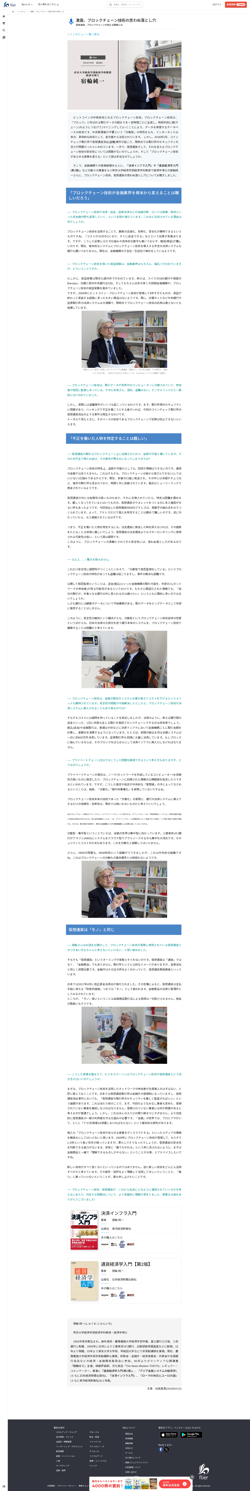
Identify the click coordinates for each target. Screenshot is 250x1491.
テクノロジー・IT (96, 1446)
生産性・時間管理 (63, 1442)
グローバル (94, 1432)
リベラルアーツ (96, 1456)
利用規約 (51, 1486)
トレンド (93, 1466)
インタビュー (22, 11)
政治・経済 (94, 1437)
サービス (129, 1453)
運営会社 (129, 1434)
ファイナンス (95, 1442)
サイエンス (94, 1451)
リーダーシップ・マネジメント (69, 1446)
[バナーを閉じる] (192, 1477)
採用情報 (129, 1438)
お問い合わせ (131, 1472)
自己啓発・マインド (64, 1437)
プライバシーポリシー (66, 1486)
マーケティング (62, 1466)
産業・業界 (61, 1470)
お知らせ (129, 1448)
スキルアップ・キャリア (66, 1432)
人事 (58, 1461)
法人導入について (132, 1458)
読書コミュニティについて (136, 1462)
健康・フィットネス (98, 1461)
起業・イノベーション (65, 1456)
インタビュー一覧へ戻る (84, 34)
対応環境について (132, 1467)
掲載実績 (129, 1443)
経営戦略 (60, 1451)
